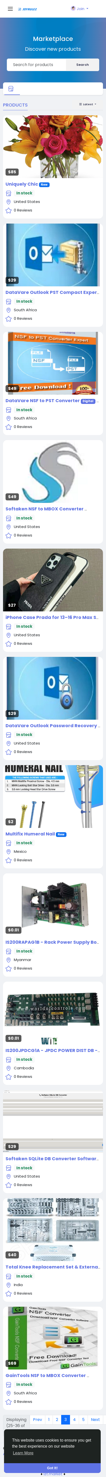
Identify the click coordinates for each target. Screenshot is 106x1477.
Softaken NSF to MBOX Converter (45, 509)
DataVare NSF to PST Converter (43, 400)
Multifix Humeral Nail (30, 834)
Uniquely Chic (22, 184)
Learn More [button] (23, 1453)
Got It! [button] (52, 1468)
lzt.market (53, 1473)
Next (95, 1419)
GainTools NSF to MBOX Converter (46, 1375)
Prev (37, 1419)
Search (82, 64)
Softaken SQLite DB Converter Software (52, 1158)
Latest (86, 104)
